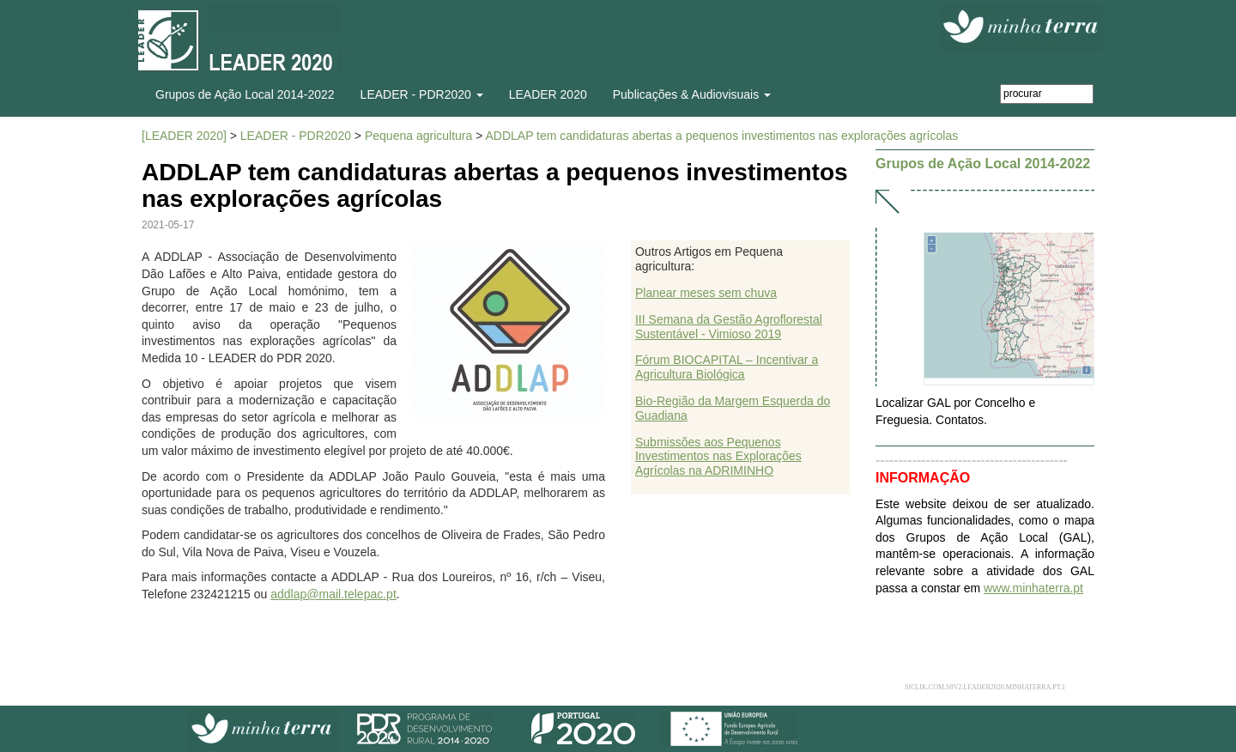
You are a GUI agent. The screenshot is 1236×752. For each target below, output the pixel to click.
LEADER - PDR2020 (295, 136)
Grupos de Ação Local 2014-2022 (245, 94)
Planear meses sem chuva (706, 293)
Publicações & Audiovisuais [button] (692, 94)
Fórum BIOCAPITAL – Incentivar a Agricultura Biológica (726, 367)
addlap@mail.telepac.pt (333, 594)
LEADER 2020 (548, 94)
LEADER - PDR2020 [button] (421, 94)
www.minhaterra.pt (1033, 588)
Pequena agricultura (418, 136)
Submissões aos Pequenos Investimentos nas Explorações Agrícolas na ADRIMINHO (718, 456)
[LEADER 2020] (184, 136)
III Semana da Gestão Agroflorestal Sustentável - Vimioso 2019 (728, 326)
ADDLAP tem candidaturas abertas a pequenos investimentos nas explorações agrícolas (721, 136)
